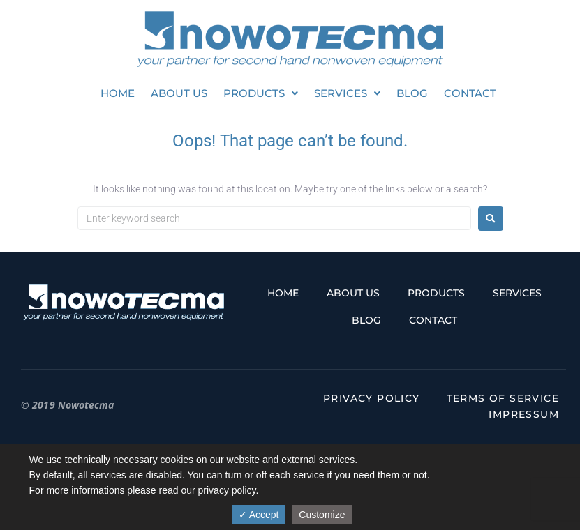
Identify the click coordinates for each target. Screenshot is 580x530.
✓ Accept (259, 514)
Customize (322, 514)
